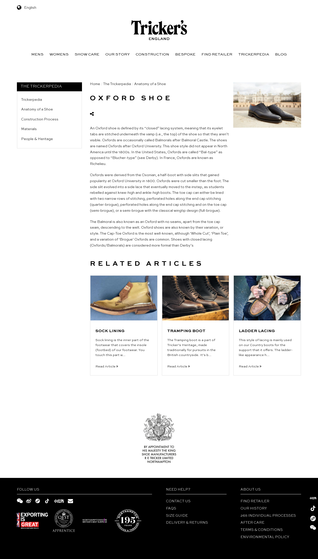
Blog (281, 54)
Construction (152, 54)
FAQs (171, 508)
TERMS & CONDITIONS (261, 530)
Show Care (87, 54)
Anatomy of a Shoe (37, 109)
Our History (253, 508)
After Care (252, 522)
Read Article (106, 366)
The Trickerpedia (117, 84)
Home (95, 84)
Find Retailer (216, 54)
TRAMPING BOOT (186, 331)
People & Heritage (37, 139)
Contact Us (178, 501)
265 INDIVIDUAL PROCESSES (268, 515)
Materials (29, 129)
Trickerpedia (253, 54)
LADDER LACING (257, 331)
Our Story (117, 54)
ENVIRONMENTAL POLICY (264, 537)
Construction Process (39, 119)
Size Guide (177, 515)
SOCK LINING (109, 331)
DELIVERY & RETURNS (187, 522)
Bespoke (185, 54)
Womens (59, 54)
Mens (37, 54)
